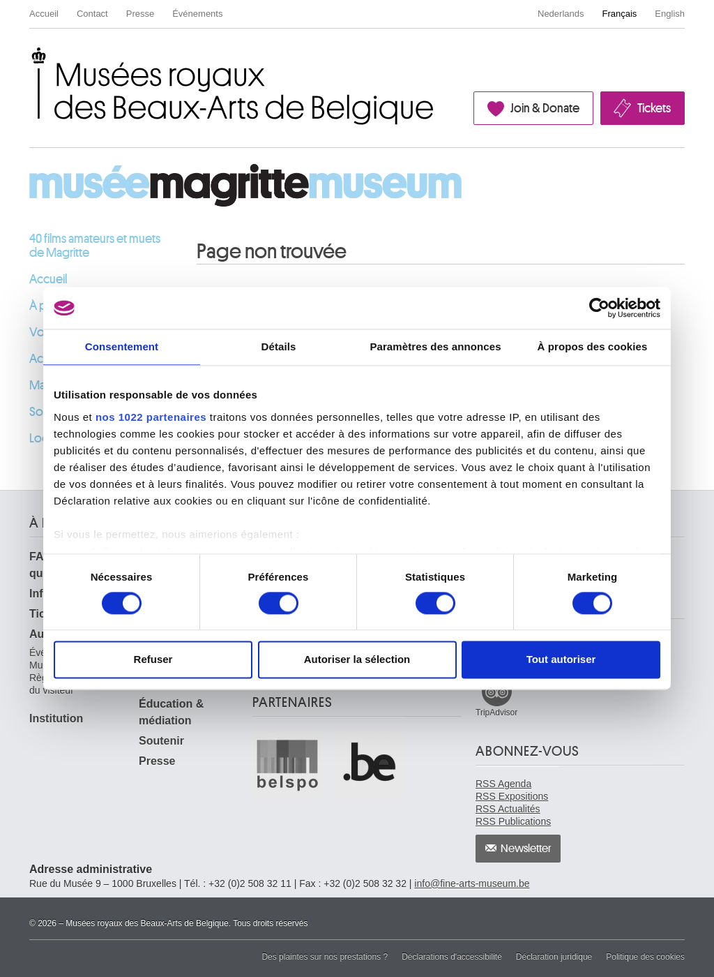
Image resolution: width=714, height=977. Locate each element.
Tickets (654, 108)
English (670, 13)
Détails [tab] (278, 346)
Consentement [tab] (121, 346)
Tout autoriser (561, 660)
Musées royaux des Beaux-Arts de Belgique (30, 58)
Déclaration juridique (554, 957)
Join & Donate (544, 108)
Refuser (153, 660)
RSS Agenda (503, 783)
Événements (197, 13)
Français (619, 13)
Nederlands (561, 13)
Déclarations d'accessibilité (452, 957)
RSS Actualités (508, 808)
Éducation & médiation (171, 712)
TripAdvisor (496, 712)
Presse (140, 13)
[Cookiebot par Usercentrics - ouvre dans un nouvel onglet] (599, 307)
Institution (56, 718)
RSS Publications (513, 821)
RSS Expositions (512, 796)
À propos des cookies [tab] (593, 346)
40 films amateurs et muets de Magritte (94, 245)
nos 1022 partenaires (151, 417)
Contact (92, 13)
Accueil (44, 13)
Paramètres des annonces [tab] (435, 346)
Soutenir (161, 741)
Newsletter (526, 848)
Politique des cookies (645, 957)
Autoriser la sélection (357, 660)
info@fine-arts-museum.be (471, 883)
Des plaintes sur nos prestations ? (324, 957)
